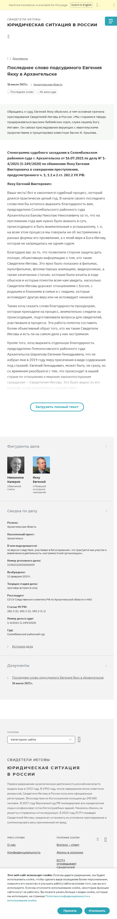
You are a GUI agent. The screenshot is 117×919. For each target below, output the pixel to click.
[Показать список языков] (98, 5)
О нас (11, 845)
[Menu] (111, 21)
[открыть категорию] (79, 739)
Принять (70, 911)
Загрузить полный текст (57, 407)
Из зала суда (48, 92)
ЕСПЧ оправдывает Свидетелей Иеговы (67, 865)
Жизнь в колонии (70, 852)
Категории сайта (23, 739)
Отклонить (97, 911)
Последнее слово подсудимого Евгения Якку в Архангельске (58, 677)
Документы (20, 58)
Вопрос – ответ (68, 845)
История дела (22, 646)
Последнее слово (22, 92)
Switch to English (81, 5)
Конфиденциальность (23, 852)
